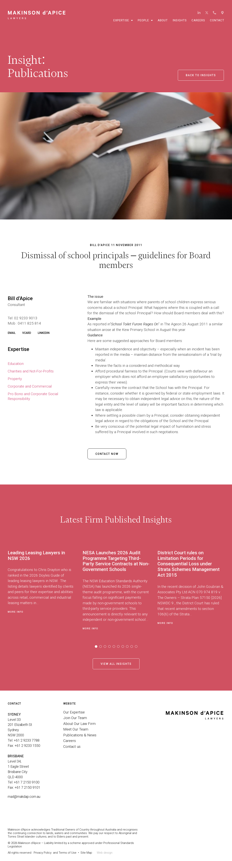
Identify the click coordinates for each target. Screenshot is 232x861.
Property (15, 379)
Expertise (123, 20)
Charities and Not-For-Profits (31, 371)
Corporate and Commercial (30, 386)
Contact (217, 20)
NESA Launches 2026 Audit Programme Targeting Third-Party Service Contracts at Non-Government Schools (116, 561)
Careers (198, 20)
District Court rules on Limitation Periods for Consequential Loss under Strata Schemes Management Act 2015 (189, 564)
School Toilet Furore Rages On (134, 324)
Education (16, 363)
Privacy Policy (42, 852)
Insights (180, 20)
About (163, 20)
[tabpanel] (45, 589)
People (145, 20)
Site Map (86, 852)
